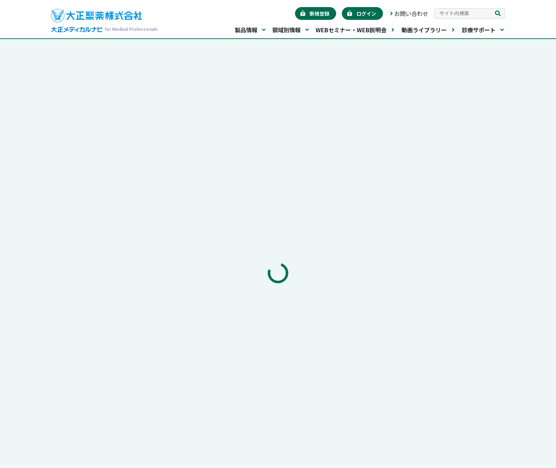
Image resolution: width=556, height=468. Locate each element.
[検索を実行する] (498, 14)
